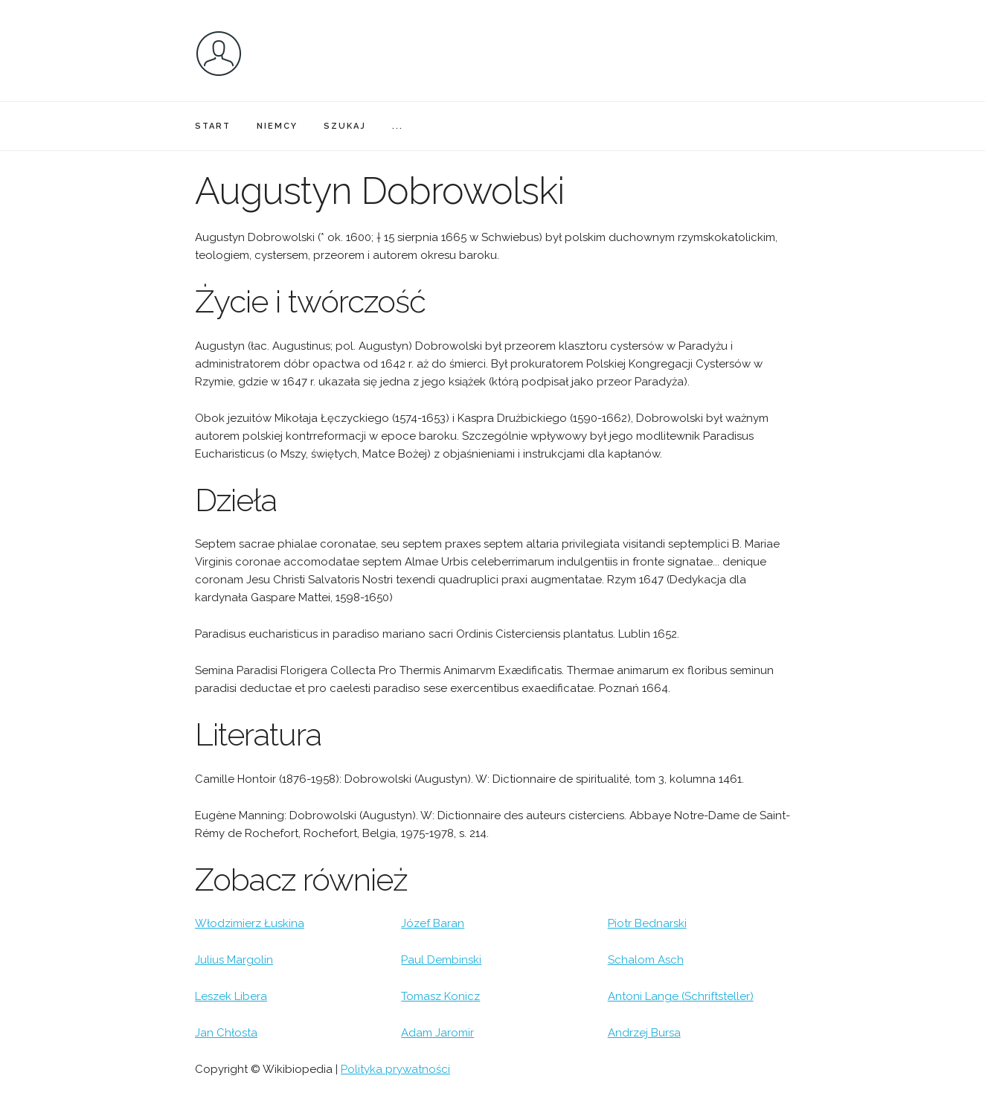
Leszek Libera (231, 996)
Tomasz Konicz (440, 996)
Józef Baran (432, 923)
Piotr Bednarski (647, 923)
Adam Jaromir (437, 1032)
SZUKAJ (345, 126)
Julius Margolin (234, 960)
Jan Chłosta (226, 1032)
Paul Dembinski (441, 960)
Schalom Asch (646, 960)
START (213, 126)
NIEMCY (277, 126)
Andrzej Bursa (644, 1032)
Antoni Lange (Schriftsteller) (681, 996)
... (397, 126)
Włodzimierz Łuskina (249, 923)
